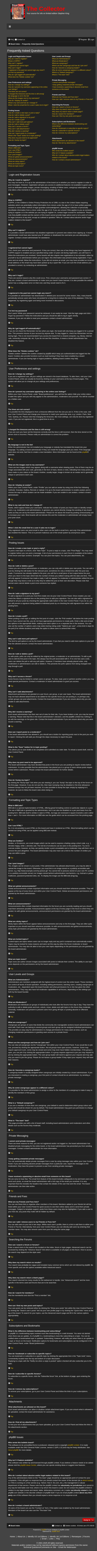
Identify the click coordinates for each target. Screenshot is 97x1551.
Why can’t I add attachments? (18, 129)
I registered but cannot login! (18, 66)
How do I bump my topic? (17, 140)
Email (44, 1539)
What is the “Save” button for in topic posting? (24, 136)
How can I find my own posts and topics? (66, 116)
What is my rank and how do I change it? (22, 103)
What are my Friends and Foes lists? (65, 97)
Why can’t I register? (15, 63)
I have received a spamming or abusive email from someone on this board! (70, 88)
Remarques (76, 1536)
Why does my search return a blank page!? (67, 112)
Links (51, 1539)
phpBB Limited (73, 1445)
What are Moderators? (60, 61)
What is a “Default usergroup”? (63, 72)
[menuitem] (11, 39)
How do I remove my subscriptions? (65, 133)
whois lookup (87, 1480)
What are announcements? (18, 159)
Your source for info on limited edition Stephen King (48, 13)
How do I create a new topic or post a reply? (24, 113)
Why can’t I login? (14, 68)
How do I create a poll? (16, 120)
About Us (21, 1536)
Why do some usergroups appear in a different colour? (71, 70)
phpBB (85, 452)
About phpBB (13, 1450)
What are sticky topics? (16, 161)
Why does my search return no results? (66, 109)
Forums (86, 1536)
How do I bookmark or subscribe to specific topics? (70, 128)
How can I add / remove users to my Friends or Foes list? (72, 99)
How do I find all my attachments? (64, 143)
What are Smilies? (14, 152)
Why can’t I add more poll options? (20, 122)
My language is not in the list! (18, 96)
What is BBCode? (14, 148)
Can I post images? (15, 155)
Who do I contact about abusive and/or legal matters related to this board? (71, 156)
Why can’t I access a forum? (18, 126)
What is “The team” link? (61, 75)
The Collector (46, 8)
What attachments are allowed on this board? (68, 141)
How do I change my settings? (19, 85)
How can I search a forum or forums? (65, 107)
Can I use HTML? (14, 150)
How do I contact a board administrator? (66, 160)
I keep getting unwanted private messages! (67, 85)
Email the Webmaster (67, 1547)
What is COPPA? (14, 61)
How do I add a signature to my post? (21, 117)
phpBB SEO (56, 1531)
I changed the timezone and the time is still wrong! (26, 94)
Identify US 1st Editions (37, 1536)
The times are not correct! (17, 91)
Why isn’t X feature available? (62, 153)
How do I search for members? (63, 114)
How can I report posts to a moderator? (22, 133)
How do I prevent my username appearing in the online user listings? (27, 88)
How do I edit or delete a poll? (19, 124)
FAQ (58, 1539)
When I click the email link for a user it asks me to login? (28, 105)
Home (12, 1536)
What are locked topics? (16, 164)
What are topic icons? (16, 166)
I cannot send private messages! (63, 82)
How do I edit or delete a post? (19, 115)
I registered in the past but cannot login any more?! (26, 70)
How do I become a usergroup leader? (66, 68)
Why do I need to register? (17, 59)
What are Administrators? (61, 59)
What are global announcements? (20, 157)
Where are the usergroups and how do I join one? (70, 66)
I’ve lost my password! (16, 72)
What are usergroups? (60, 63)
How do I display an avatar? (18, 100)
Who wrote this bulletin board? (63, 151)
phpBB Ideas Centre (28, 1465)
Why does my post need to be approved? (23, 138)
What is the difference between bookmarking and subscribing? (69, 125)
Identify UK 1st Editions (59, 1536)
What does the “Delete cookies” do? (21, 77)
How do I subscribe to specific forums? (66, 131)
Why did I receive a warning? (18, 131)
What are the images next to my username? (24, 98)
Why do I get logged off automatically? (22, 75)
